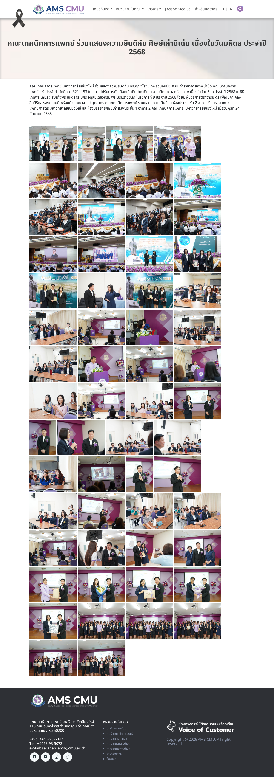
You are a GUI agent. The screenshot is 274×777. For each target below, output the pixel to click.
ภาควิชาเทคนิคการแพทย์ (118, 733)
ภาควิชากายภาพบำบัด (116, 748)
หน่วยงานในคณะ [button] (128, 9)
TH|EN (226, 9)
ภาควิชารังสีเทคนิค (115, 738)
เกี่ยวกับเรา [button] (100, 9)
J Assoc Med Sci (177, 9)
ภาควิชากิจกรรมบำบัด (116, 743)
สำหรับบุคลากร (205, 9)
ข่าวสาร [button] (152, 9)
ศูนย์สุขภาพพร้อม (114, 728)
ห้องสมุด (109, 759)
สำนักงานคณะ (112, 754)
